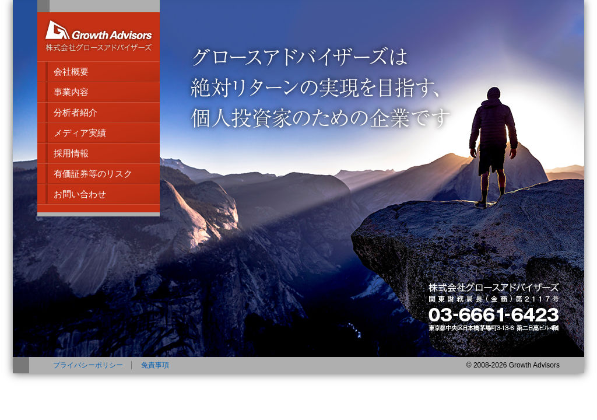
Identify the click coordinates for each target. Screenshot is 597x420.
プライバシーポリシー (88, 365)
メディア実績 (80, 133)
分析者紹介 (75, 112)
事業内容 (71, 92)
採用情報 (71, 153)
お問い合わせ (80, 194)
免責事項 (155, 365)
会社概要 (71, 71)
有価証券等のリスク (93, 173)
